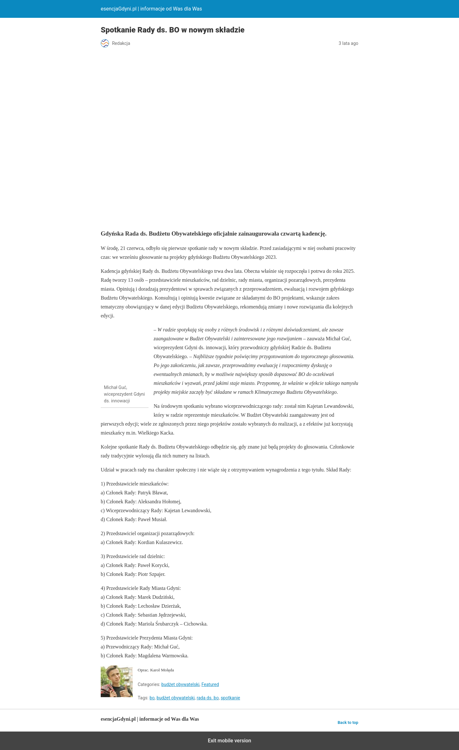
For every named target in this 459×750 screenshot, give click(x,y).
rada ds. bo (208, 697)
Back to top (348, 722)
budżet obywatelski (180, 684)
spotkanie (230, 697)
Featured (210, 684)
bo (152, 697)
